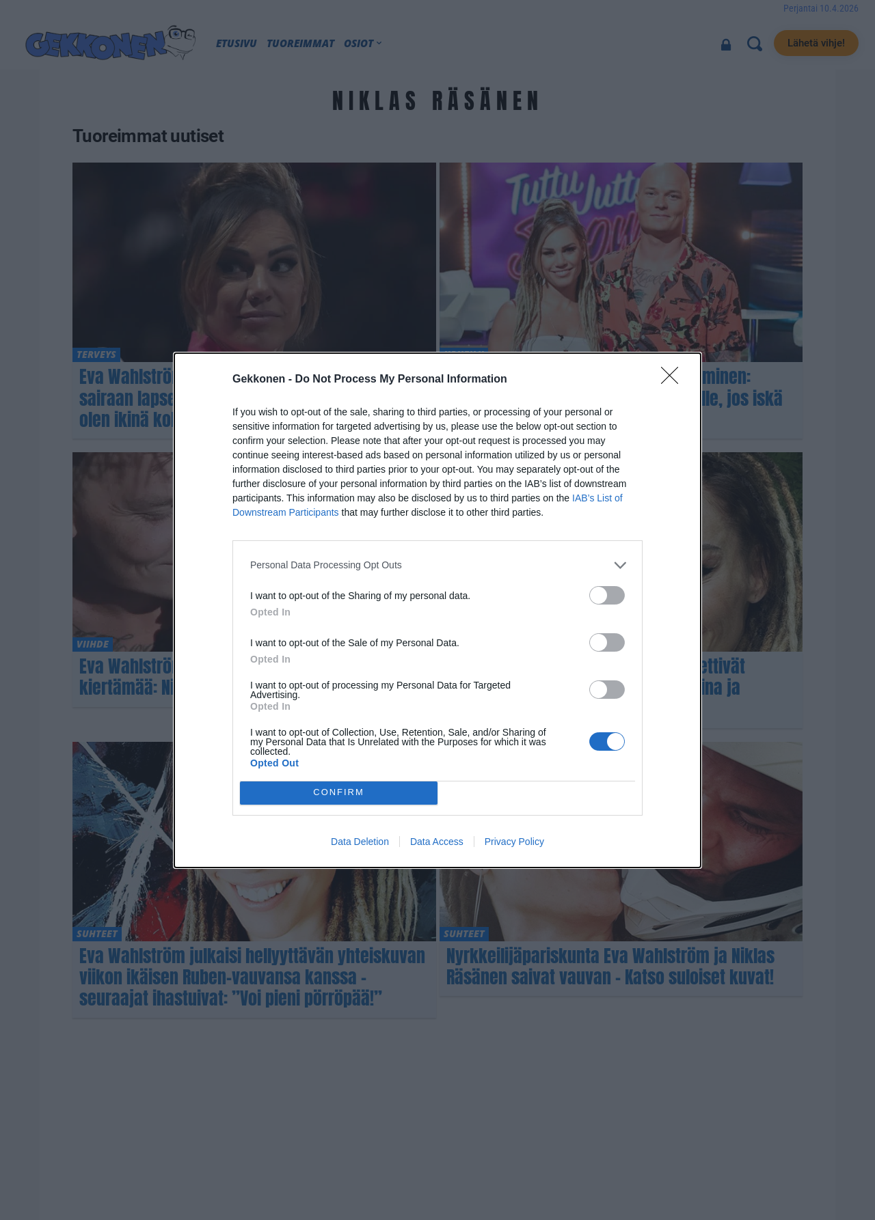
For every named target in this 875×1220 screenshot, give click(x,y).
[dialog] (437, 610)
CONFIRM (338, 793)
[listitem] (437, 565)
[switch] (607, 595)
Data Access (436, 841)
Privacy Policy (514, 841)
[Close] (674, 380)
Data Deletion (360, 841)
